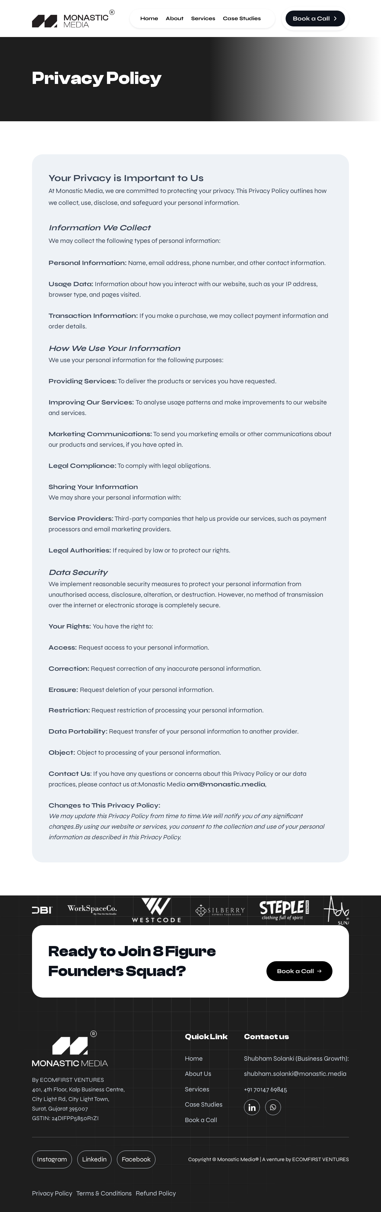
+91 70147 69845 (265, 1089)
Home (149, 18)
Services (203, 18)
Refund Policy (156, 1193)
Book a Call (201, 1120)
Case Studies (242, 18)
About (175, 18)
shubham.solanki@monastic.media (295, 1074)
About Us (198, 1074)
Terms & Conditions (104, 1193)
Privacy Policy (52, 1193)
